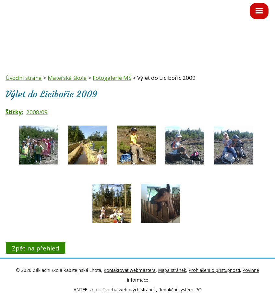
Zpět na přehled (35, 248)
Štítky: (14, 112)
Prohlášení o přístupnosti (214, 270)
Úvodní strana (24, 77)
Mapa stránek (172, 270)
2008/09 (37, 112)
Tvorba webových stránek (129, 289)
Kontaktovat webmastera (130, 270)
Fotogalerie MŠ (112, 77)
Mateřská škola (67, 77)
